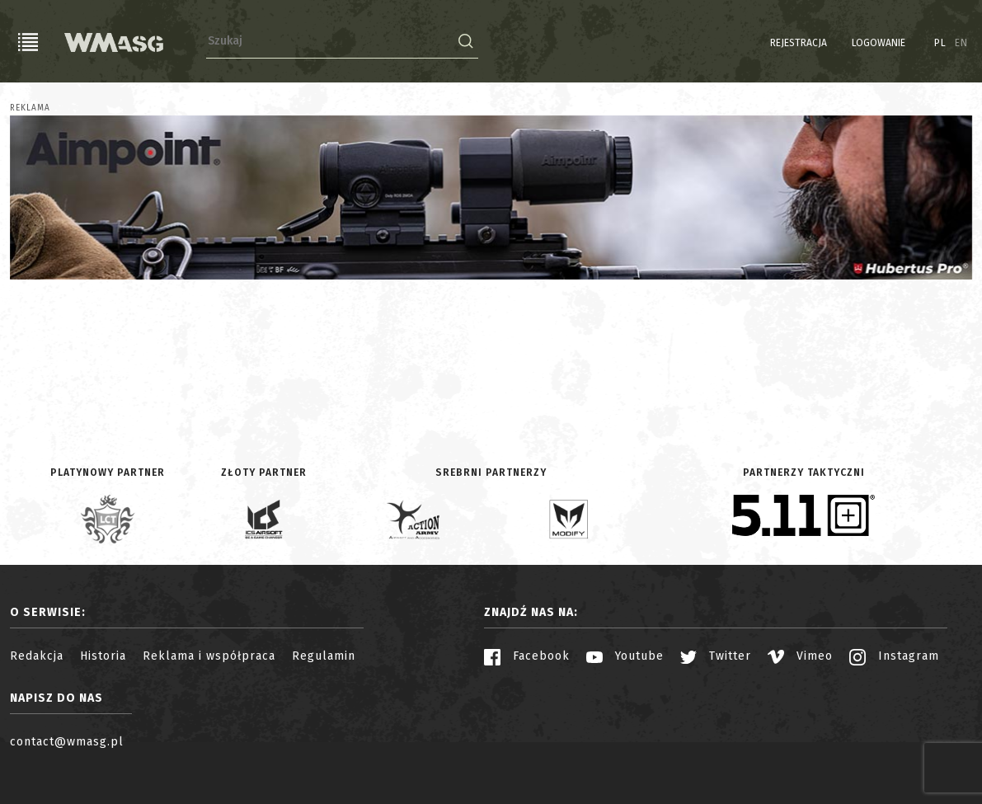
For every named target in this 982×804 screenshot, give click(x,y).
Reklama (30, 108)
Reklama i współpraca (209, 656)
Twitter (715, 656)
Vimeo (800, 656)
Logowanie (878, 43)
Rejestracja (798, 43)
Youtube (625, 656)
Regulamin (323, 656)
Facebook (527, 656)
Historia (103, 656)
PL (940, 43)
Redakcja (36, 656)
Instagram (894, 656)
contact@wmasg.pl (67, 742)
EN (961, 43)
